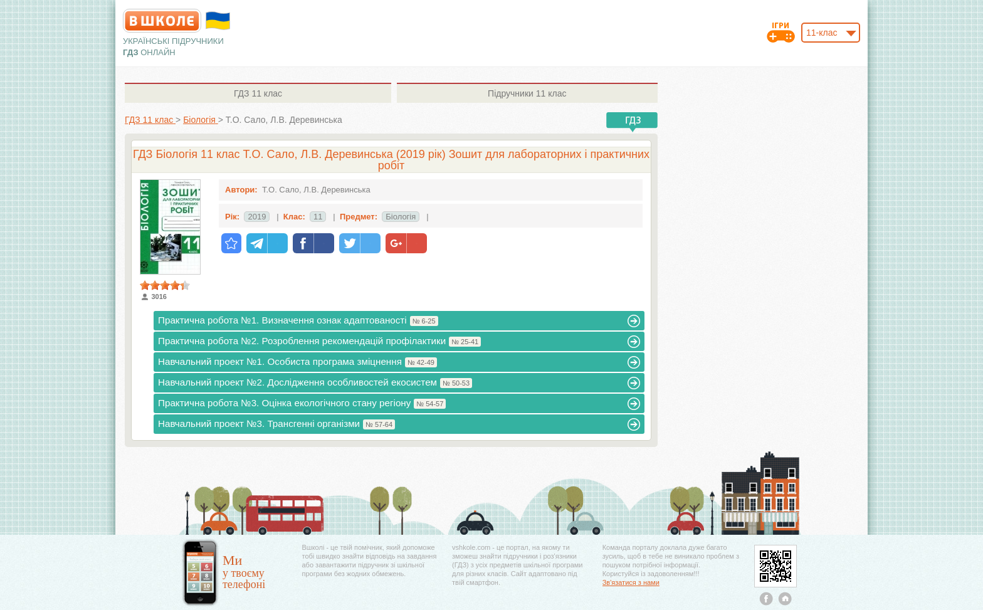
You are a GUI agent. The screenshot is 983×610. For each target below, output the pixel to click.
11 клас (258, 93)
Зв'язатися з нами (631, 582)
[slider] (165, 285)
